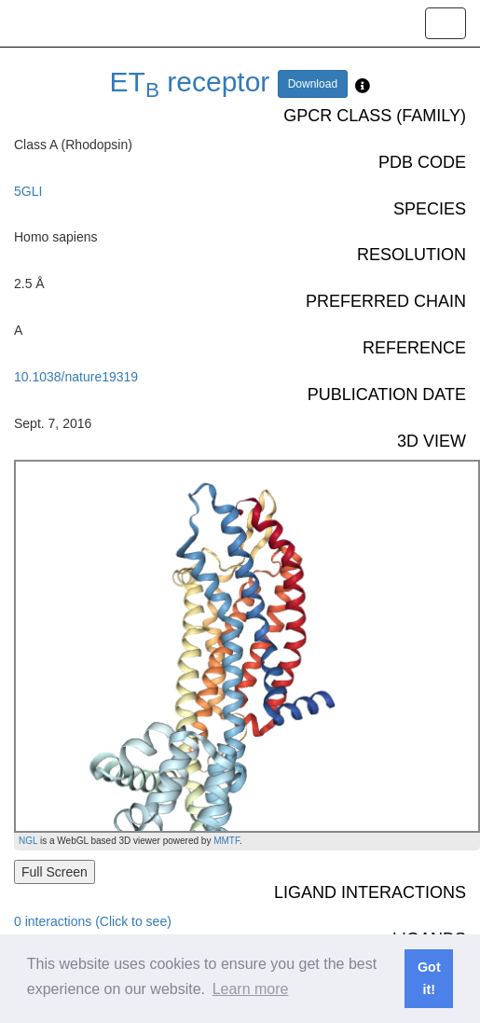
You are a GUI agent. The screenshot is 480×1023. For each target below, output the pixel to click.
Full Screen (54, 871)
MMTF (226, 841)
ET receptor (190, 81)
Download (312, 83)
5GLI (28, 191)
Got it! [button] (429, 978)
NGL (28, 841)
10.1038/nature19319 (76, 376)
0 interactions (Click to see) (92, 921)
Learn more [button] (251, 989)
